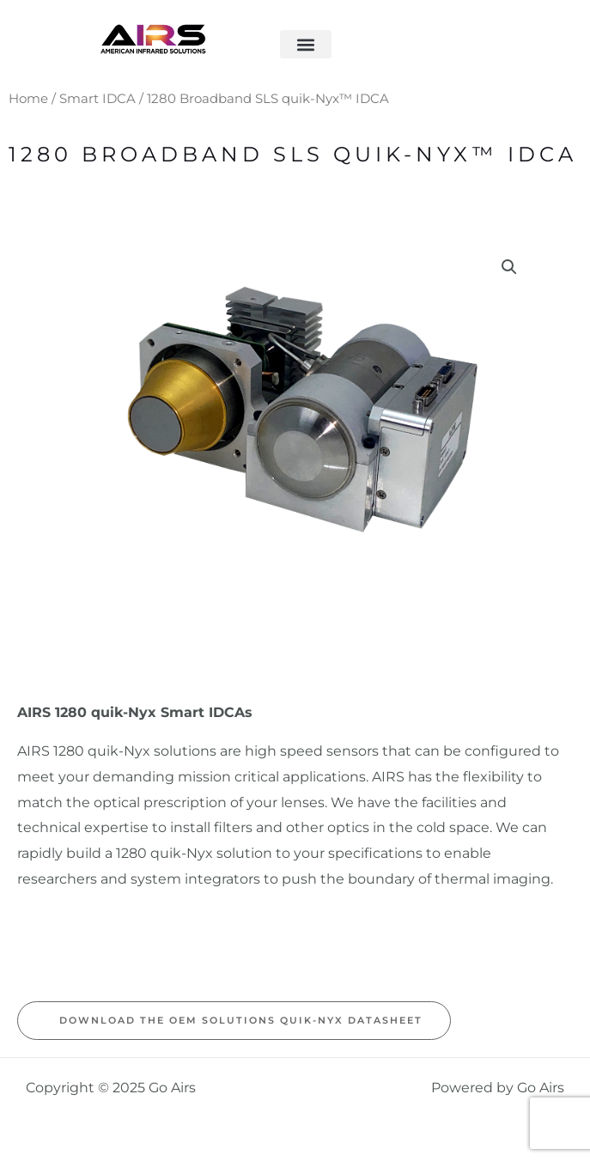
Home (28, 98)
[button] (305, 44)
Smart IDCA (97, 98)
